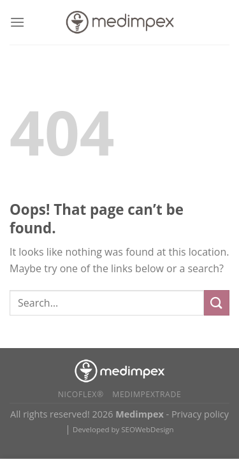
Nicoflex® (81, 394)
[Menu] (17, 22)
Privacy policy (200, 414)
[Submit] (216, 302)
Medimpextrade (146, 394)
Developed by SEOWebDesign (123, 429)
